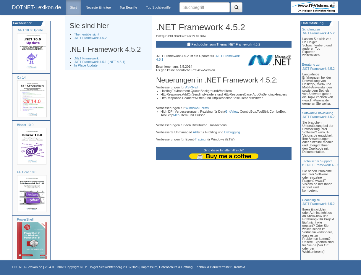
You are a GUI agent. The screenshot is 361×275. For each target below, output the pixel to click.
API (195, 132)
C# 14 (21, 77)
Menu (177, 115)
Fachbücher (22, 23)
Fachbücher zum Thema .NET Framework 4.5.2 (226, 44)
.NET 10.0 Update (30, 30)
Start (73, 7)
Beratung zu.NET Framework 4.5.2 (318, 66)
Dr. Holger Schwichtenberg (102, 267)
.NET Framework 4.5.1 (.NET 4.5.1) (99, 62)
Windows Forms (197, 108)
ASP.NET (192, 87)
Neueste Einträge (98, 7)
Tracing (200, 139)
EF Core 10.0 (26, 172)
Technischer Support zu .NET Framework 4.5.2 (320, 163)
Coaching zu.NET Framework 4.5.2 (318, 202)
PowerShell (25, 219)
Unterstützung (312, 23)
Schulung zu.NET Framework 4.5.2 (318, 31)
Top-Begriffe (128, 7)
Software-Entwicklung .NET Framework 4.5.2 (318, 115)
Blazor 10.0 (25, 125)
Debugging (232, 132)
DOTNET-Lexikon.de (36, 7)
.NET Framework (86, 58)
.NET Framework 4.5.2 (90, 38)
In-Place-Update (86, 65)
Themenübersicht (86, 34)
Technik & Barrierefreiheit (213, 267)
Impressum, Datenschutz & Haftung (167, 267)
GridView (231, 111)
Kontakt (239, 267)
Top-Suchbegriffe (158, 7)
